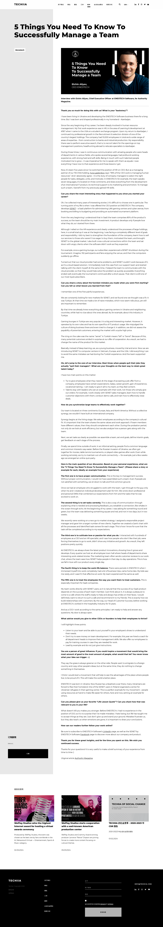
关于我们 (47, 880)
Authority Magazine (84, 758)
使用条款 (11, 893)
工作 (45, 896)
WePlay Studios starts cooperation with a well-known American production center (80, 826)
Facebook (84, 734)
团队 (45, 890)
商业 (45, 885)
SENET (73, 209)
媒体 (45, 901)
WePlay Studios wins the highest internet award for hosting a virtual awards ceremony (33, 826)
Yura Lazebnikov (97, 173)
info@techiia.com (143, 884)
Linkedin (107, 731)
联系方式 (47, 911)
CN (125, 4)
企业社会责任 (48, 906)
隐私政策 (11, 890)
